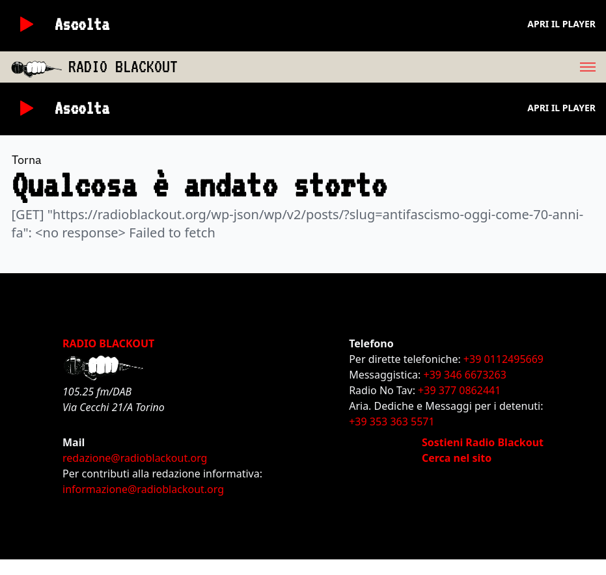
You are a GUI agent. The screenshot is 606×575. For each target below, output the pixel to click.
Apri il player (561, 24)
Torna (27, 159)
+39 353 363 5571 (391, 421)
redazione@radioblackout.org (134, 458)
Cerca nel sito (456, 458)
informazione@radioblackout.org (143, 489)
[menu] (392, 67)
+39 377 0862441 (459, 390)
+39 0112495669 (503, 359)
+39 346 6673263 (465, 375)
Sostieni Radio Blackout (483, 442)
